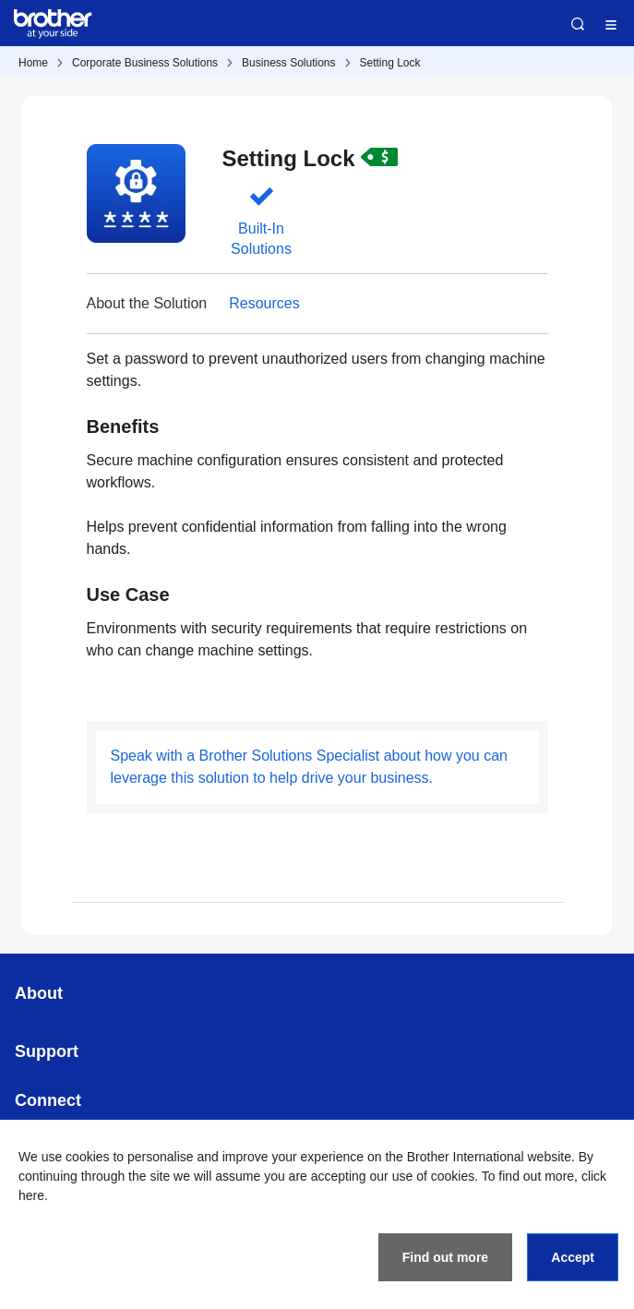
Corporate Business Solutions (145, 62)
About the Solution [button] (147, 303)
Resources (264, 303)
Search (577, 24)
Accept (572, 1257)
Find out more (445, 1257)
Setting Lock (390, 62)
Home (33, 62)
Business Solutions (288, 62)
